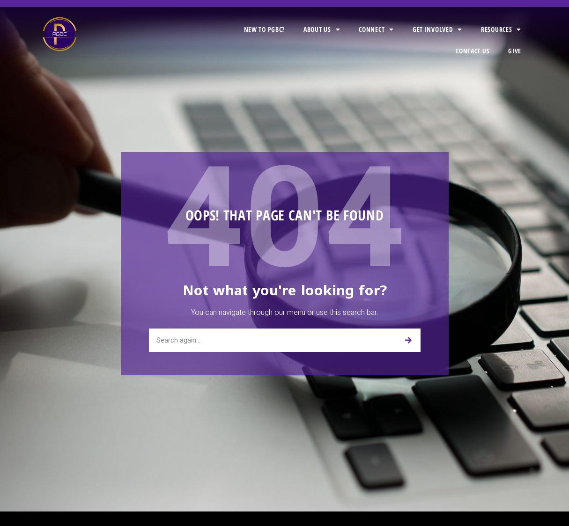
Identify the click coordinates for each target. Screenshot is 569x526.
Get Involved (437, 29)
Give (514, 50)
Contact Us (472, 50)
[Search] (409, 340)
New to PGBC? (264, 29)
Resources (501, 29)
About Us (321, 29)
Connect (376, 29)
